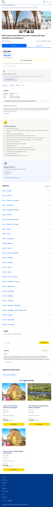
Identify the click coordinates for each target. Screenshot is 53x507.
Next (49, 21)
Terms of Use (4, 497)
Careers (3, 485)
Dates (23, 85)
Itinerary (18, 85)
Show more (6, 113)
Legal (3, 494)
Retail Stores (4, 482)
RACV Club (4, 477)
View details (14, 424)
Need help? (39, 45)
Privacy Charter (5, 491)
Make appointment (10, 79)
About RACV (4, 488)
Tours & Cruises (5, 7)
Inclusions (11, 85)
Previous (4, 21)
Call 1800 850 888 (26, 60)
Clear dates (7, 342)
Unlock (7, 172)
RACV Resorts (5, 480)
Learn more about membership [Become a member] (12, 177)
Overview (5, 85)
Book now (14, 45)
